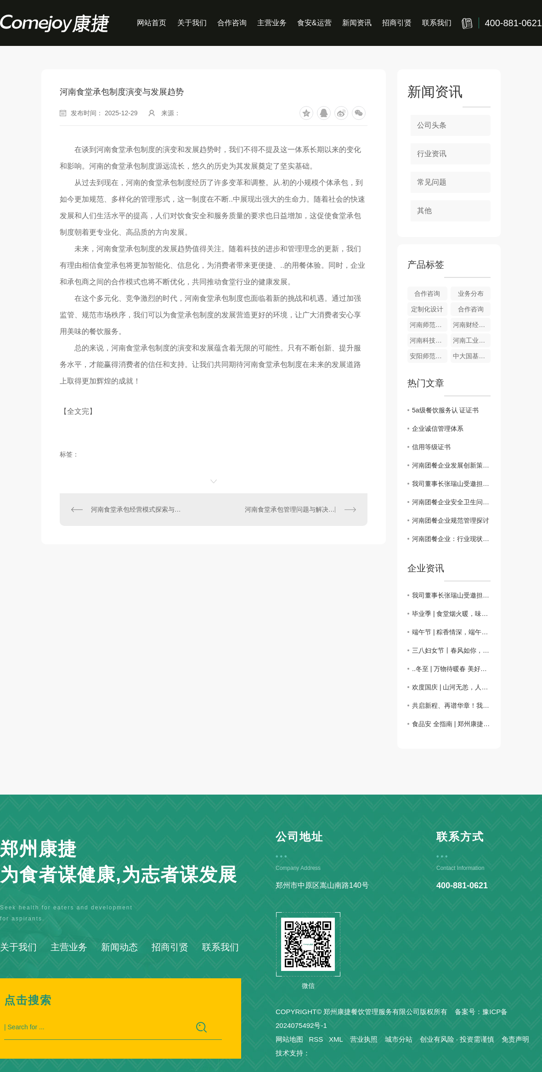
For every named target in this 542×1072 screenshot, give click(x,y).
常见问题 (431, 182)
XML (336, 1039)
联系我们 (437, 23)
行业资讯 (431, 154)
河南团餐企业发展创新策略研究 (451, 465)
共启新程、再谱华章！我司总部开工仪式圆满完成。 (451, 705)
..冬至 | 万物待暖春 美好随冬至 (451, 668)
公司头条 (431, 125)
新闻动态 (119, 947)
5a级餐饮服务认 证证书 (445, 410)
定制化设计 (427, 309)
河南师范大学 (428, 324)
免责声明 (515, 1039)
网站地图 (289, 1039)
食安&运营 (314, 23)
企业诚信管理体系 (437, 428)
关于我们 (192, 23)
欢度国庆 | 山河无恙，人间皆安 (451, 687)
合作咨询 (232, 23)
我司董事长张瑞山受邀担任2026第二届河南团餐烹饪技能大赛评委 (451, 483)
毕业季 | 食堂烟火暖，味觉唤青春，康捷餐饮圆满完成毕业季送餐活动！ (451, 613)
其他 (424, 210)
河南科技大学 (428, 340)
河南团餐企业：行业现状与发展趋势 (451, 538)
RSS (316, 1039)
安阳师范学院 (428, 356)
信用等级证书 (431, 447)
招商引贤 (397, 23)
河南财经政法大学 (472, 324)
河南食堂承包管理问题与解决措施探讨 (299, 509)
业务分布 (471, 293)
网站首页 (151, 23)
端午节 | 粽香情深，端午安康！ (451, 632)
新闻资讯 (357, 23)
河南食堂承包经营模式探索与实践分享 (137, 509)
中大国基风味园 (472, 356)
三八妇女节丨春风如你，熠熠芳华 (451, 650)
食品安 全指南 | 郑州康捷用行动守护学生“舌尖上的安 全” (451, 724)
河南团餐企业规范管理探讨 (450, 520)
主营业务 (272, 23)
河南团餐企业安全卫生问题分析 (451, 502)
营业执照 (364, 1039)
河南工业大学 (472, 340)
